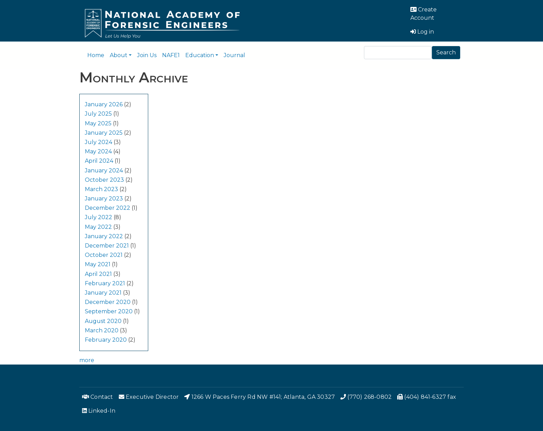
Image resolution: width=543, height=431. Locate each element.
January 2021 (103, 292)
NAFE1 (171, 55)
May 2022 (98, 227)
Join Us (147, 55)
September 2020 (109, 311)
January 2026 (104, 104)
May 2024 (98, 151)
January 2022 (104, 236)
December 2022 (107, 208)
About (118, 55)
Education (199, 55)
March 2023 (101, 189)
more (86, 360)
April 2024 (99, 161)
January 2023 (104, 198)
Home (95, 55)
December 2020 (108, 302)
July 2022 (98, 217)
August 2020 (103, 321)
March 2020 (101, 330)
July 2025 (98, 113)
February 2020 (106, 339)
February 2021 (105, 283)
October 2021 (104, 255)
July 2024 (98, 142)
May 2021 (97, 264)
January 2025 (104, 132)
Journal (234, 55)
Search (446, 52)
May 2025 (98, 123)
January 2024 (104, 170)
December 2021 (107, 245)
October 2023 (104, 180)
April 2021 (98, 274)
